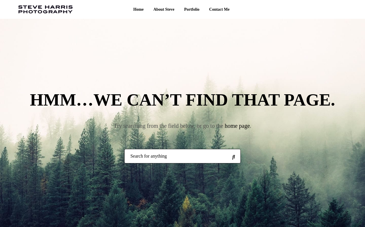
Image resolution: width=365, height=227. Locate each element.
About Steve (164, 9)
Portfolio (191, 9)
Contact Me (219, 9)
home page (237, 126)
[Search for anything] (233, 156)
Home (138, 9)
